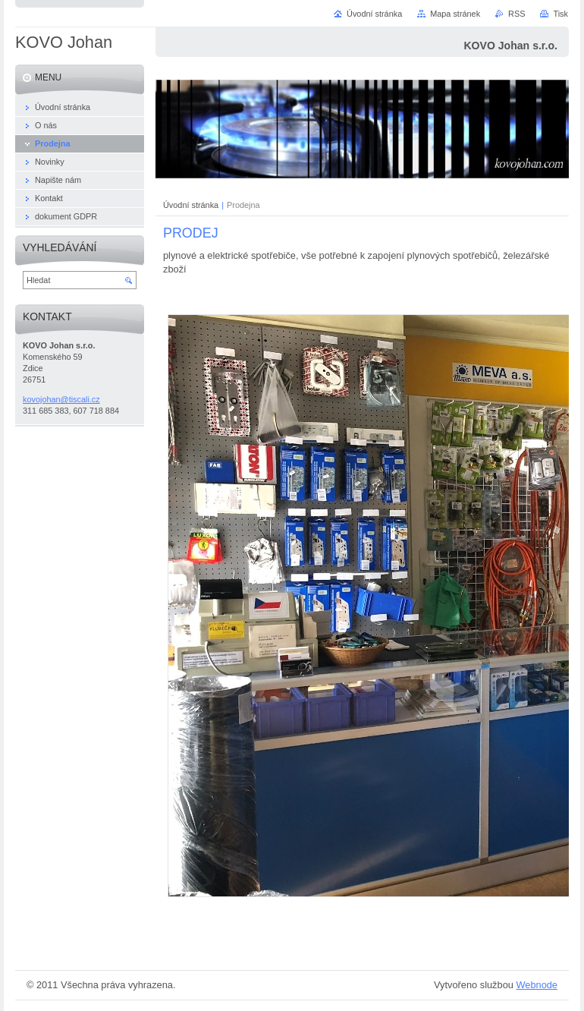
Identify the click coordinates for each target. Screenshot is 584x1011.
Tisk (560, 13)
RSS (516, 13)
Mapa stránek (455, 13)
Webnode (536, 985)
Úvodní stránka (190, 204)
